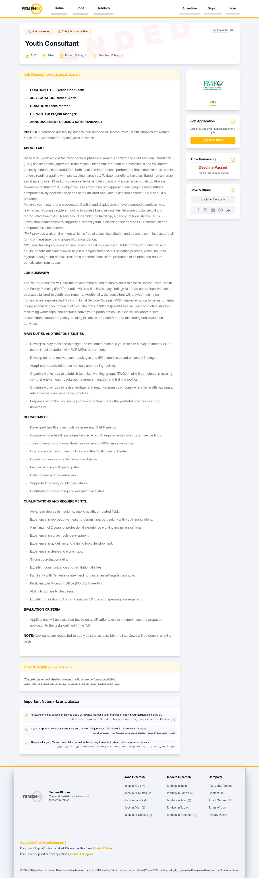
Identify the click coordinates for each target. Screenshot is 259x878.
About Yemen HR (220, 800)
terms (125, 870)
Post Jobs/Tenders (220, 786)
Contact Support (81, 854)
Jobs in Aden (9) (135, 808)
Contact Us (216, 793)
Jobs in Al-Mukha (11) (138, 793)
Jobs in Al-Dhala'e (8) (138, 815)
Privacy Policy (218, 815)
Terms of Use (217, 808)
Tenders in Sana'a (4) (180, 793)
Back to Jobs (220, 30)
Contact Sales (102, 848)
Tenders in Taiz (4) (178, 808)
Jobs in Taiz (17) (135, 786)
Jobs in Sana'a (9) (136, 800)
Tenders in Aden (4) (179, 800)
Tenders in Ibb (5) (177, 786)
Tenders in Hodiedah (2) (182, 815)
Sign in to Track (213, 140)
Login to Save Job (213, 199)
